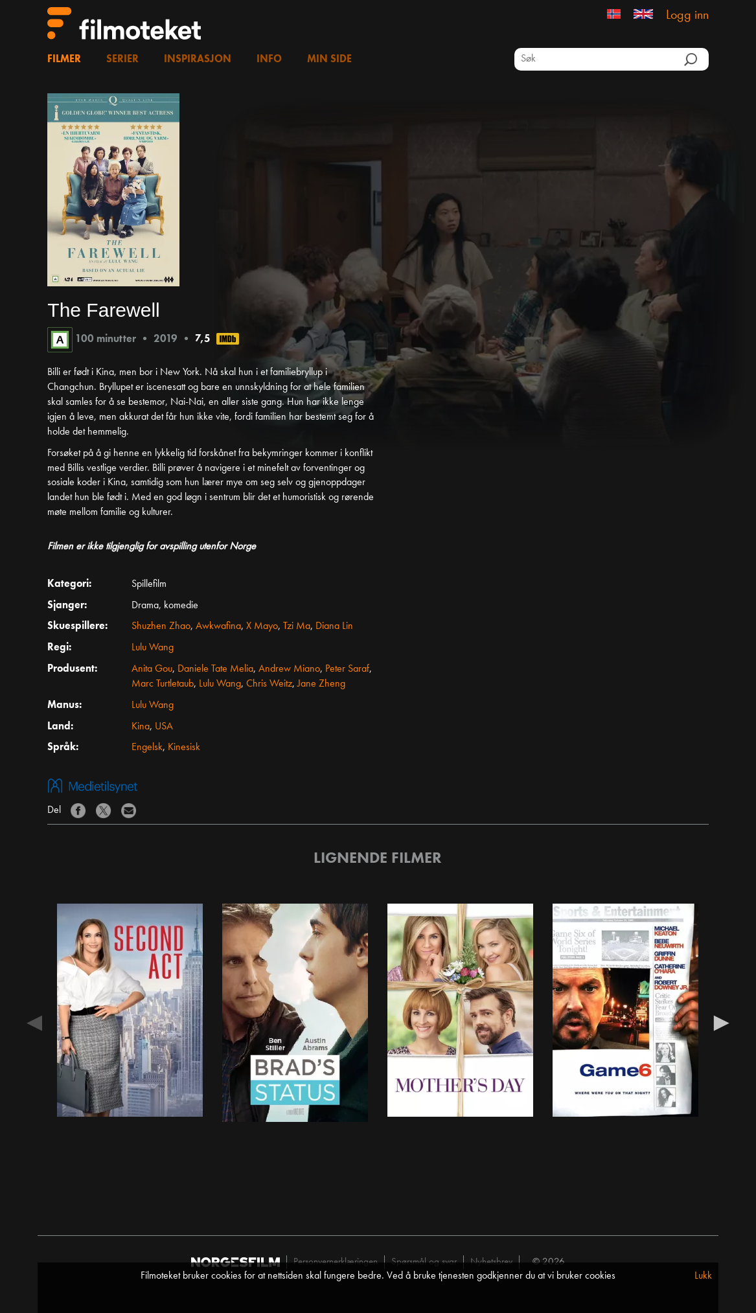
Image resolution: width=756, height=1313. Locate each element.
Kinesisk (184, 747)
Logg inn (687, 15)
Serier (122, 59)
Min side (329, 59)
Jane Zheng (321, 684)
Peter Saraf (347, 669)
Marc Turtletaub (163, 684)
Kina (141, 727)
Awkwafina (218, 626)
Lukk (703, 1276)
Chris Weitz (269, 684)
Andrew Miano (289, 669)
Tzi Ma (296, 626)
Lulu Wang (153, 648)
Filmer (64, 59)
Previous (34, 1022)
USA (164, 727)
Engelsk (147, 747)
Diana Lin (334, 626)
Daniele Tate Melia (215, 669)
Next (722, 1022)
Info (269, 59)
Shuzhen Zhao (161, 626)
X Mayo (262, 626)
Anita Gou (152, 669)
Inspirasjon (197, 59)
